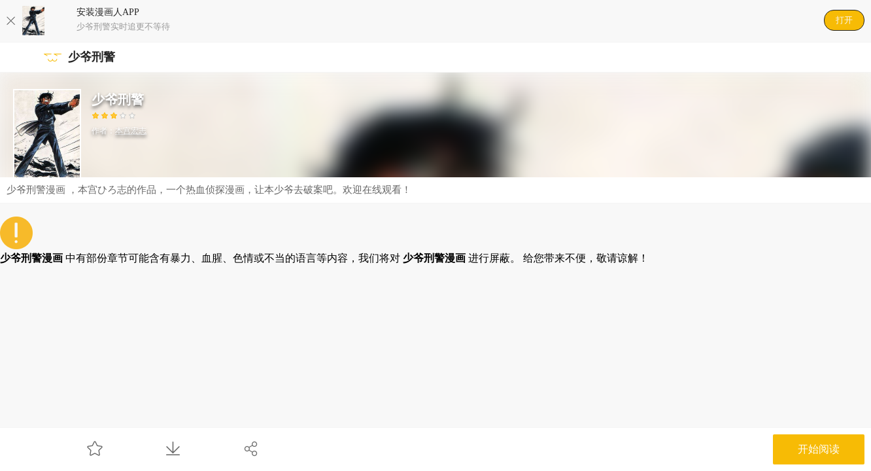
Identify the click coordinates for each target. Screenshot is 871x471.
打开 (844, 20)
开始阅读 (819, 449)
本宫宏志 (130, 130)
